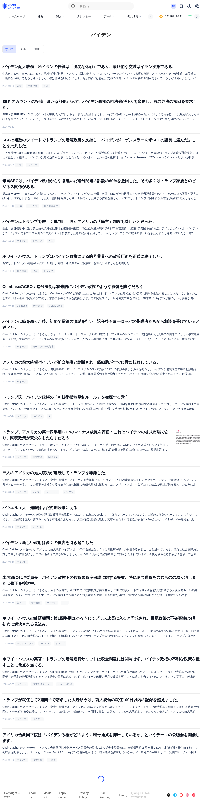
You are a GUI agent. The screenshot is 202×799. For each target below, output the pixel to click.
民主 (50, 240)
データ (109, 16)
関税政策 (53, 457)
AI (49, 416)
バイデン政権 (65, 684)
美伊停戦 (32, 86)
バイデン (21, 240)
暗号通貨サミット (42, 684)
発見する (134, 16)
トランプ (32, 165)
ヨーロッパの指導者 (43, 346)
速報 (40, 16)
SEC (19, 206)
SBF (19, 165)
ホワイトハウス (25, 643)
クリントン (52, 492)
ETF (65, 602)
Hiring (123, 795)
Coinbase (22, 306)
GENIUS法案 (56, 306)
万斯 (19, 86)
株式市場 (37, 457)
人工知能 (37, 527)
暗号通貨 (21, 271)
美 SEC (21, 602)
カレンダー (84, 16)
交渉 (46, 86)
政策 (35, 271)
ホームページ (17, 16)
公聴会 (51, 760)
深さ (60, 16)
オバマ (36, 492)
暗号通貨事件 (51, 206)
